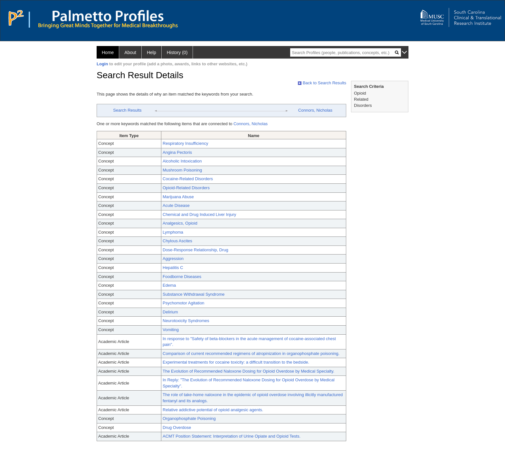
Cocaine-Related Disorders (188, 178)
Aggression (173, 258)
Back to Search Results (322, 82)
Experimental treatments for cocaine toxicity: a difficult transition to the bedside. (236, 362)
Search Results (127, 110)
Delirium (170, 312)
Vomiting (171, 329)
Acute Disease (176, 205)
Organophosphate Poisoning (189, 418)
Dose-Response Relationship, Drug (195, 249)
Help (151, 52)
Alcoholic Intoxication (182, 161)
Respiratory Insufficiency (185, 143)
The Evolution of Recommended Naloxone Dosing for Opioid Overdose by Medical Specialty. (248, 371)
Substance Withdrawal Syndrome (193, 294)
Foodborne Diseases (182, 276)
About (130, 52)
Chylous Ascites (177, 240)
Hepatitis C (173, 267)
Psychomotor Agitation (183, 303)
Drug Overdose (177, 427)
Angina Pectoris (177, 152)
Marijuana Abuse (178, 196)
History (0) (177, 52)
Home (108, 52)
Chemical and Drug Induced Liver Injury (199, 214)
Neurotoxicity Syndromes (186, 320)
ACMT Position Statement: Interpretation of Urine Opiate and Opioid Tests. (231, 436)
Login (102, 63)
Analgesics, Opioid (180, 223)
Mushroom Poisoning (182, 170)
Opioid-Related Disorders (186, 187)
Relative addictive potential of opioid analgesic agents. (213, 409)
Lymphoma (173, 232)
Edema (169, 285)
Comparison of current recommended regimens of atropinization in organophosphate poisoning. (251, 353)
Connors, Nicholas (315, 110)
